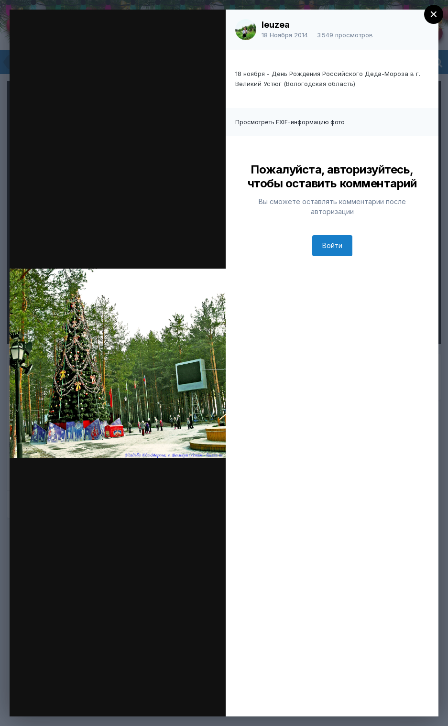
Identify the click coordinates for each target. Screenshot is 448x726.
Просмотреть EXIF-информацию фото (290, 122)
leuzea (276, 25)
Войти (332, 245)
